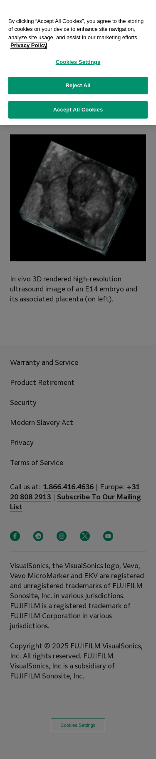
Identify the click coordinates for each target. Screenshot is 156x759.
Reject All (77, 81)
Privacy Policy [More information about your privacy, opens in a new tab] (28, 41)
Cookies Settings (78, 57)
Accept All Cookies (78, 105)
